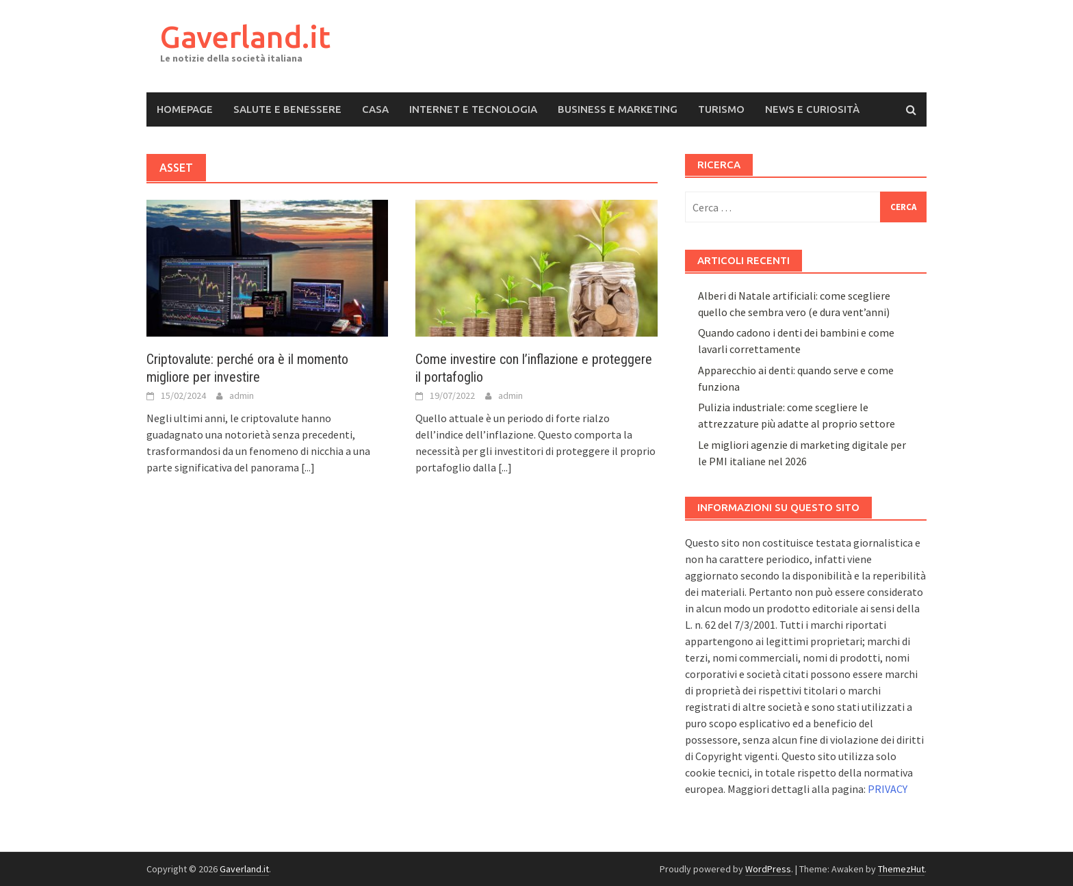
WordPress (768, 869)
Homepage (185, 109)
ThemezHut (901, 869)
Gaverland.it (245, 36)
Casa (375, 109)
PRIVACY (887, 789)
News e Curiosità (812, 109)
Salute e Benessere (287, 109)
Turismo (721, 109)
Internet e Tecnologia (473, 109)
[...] (308, 467)
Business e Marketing (617, 109)
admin (241, 395)
